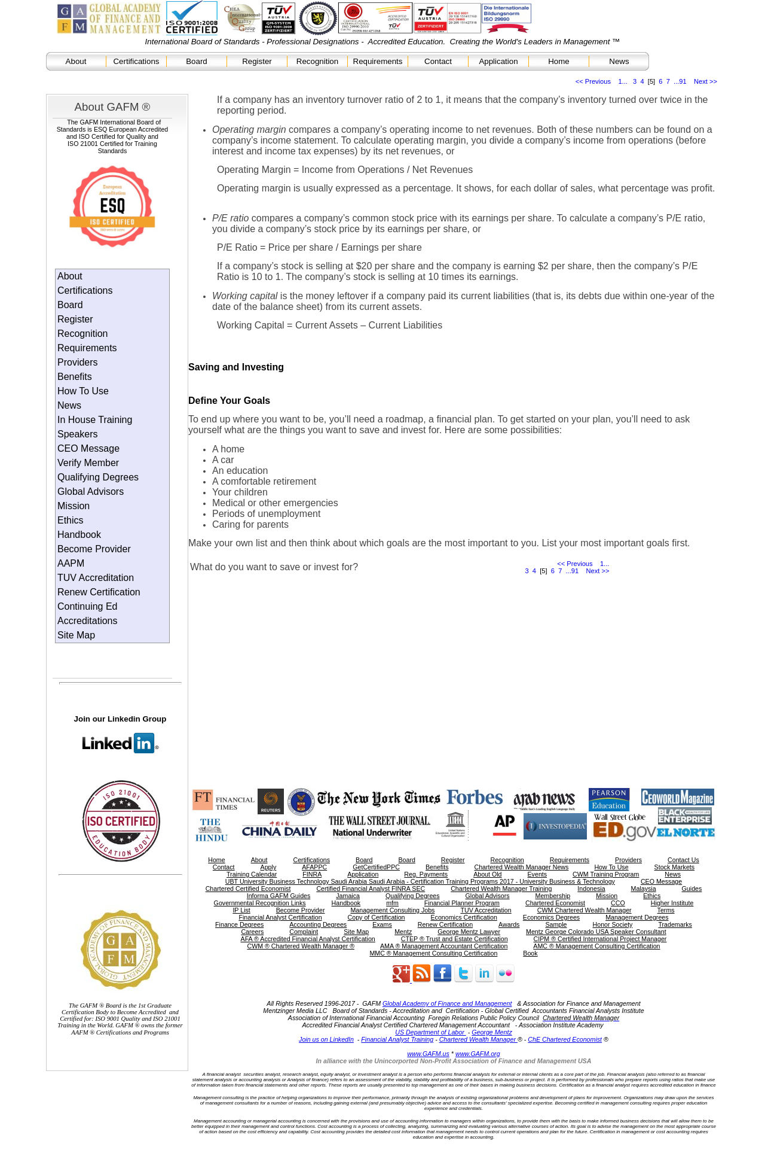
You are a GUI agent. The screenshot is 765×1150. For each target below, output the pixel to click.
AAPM (70, 563)
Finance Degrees (239, 924)
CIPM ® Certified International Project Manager (600, 938)
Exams (382, 924)
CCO (618, 902)
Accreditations (87, 621)
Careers (252, 931)
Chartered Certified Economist (248, 888)
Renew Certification (98, 592)
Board (196, 61)
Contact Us (683, 859)
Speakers (77, 434)
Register (257, 61)
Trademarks (674, 924)
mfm (392, 902)
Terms (666, 910)
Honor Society (613, 924)
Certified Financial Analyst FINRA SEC (370, 888)
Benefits (74, 377)
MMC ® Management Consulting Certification (433, 953)
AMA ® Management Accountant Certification (443, 946)
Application (498, 61)
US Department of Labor (430, 1032)
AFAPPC (314, 867)
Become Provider (94, 549)
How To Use (83, 391)
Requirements (378, 61)
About (76, 61)
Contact (438, 61)
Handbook (79, 535)
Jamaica (348, 895)
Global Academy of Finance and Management (447, 1003)
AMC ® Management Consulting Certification (596, 946)
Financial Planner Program (462, 902)
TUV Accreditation (95, 578)
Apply (269, 867)
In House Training (94, 420)
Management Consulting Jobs (392, 910)
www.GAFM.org (477, 1053)
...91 (680, 81)
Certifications (136, 61)
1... (622, 81)
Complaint (303, 931)
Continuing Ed (87, 606)
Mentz (403, 931)
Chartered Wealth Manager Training (501, 888)
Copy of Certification (376, 917)
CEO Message (88, 448)
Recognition (317, 61)
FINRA (312, 874)
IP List (241, 910)
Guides (692, 888)
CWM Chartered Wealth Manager (584, 910)
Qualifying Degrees (98, 477)
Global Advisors (90, 491)
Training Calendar (252, 874)
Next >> (705, 81)
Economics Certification (463, 917)
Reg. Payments (426, 874)
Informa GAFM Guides (279, 895)
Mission (73, 506)
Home (559, 61)
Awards (508, 924)
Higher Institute (672, 902)
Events (537, 874)
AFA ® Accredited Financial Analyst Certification (308, 938)
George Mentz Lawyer (468, 931)
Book (530, 953)
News (619, 61)
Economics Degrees (551, 917)
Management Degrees (636, 917)
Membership (553, 895)
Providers (77, 362)
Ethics (70, 520)
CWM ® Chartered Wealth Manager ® (300, 946)
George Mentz (492, 1032)
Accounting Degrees (318, 924)
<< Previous (593, 81)
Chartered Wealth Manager (478, 1039)
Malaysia (643, 888)
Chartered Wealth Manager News (521, 867)
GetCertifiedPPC (376, 867)
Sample (556, 924)
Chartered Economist (555, 902)
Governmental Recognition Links (260, 902)
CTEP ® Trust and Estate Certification (454, 938)
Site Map (76, 635)
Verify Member (88, 463)
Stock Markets (674, 867)
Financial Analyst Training (397, 1039)
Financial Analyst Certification (280, 917)
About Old (487, 874)
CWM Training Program (606, 874)
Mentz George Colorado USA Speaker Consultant (596, 931)
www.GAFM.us (428, 1053)
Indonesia (591, 888)
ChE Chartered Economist (565, 1039)
